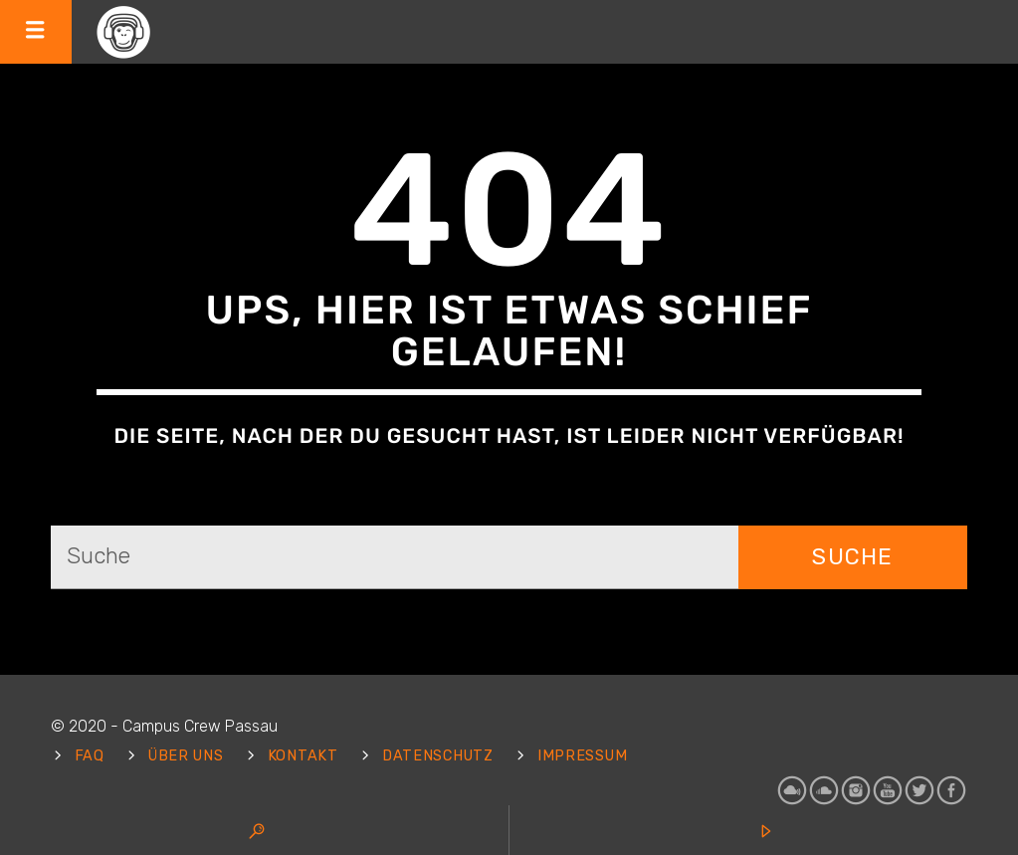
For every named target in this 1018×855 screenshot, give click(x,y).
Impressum (582, 756)
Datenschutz (438, 756)
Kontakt (303, 756)
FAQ (89, 756)
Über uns (186, 756)
